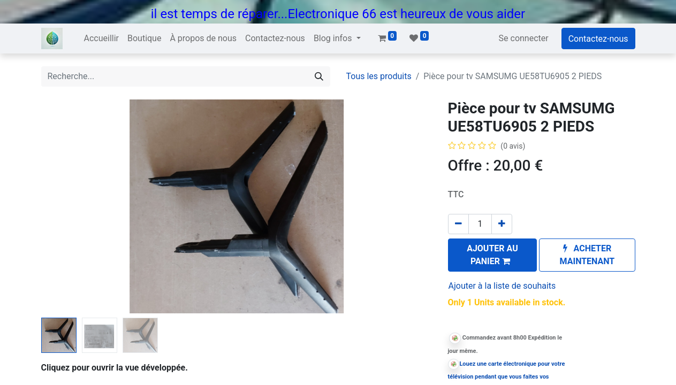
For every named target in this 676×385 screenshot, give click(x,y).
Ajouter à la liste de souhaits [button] (502, 286)
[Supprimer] (458, 224)
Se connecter (524, 38)
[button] (492, 255)
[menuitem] (101, 38)
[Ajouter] (501, 224)
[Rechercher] (319, 76)
